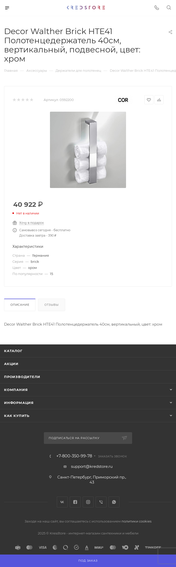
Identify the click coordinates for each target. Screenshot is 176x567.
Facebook (75, 502)
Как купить (16, 416)
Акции (11, 364)
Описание (19, 305)
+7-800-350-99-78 (74, 456)
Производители (22, 377)
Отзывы (51, 305)
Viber (101, 502)
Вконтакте (62, 502)
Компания (16, 390)
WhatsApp (114, 502)
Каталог (13, 351)
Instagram (88, 502)
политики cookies (136, 521)
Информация (19, 403)
